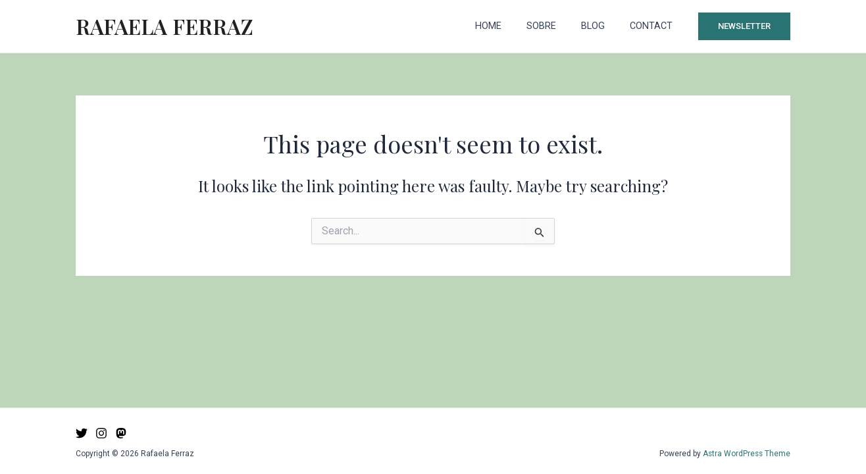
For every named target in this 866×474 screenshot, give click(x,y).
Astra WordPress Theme (745, 453)
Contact (654, 26)
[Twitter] (82, 433)
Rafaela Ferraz (164, 26)
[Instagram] (101, 433)
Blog (602, 26)
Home (509, 26)
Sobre (556, 26)
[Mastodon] (121, 433)
